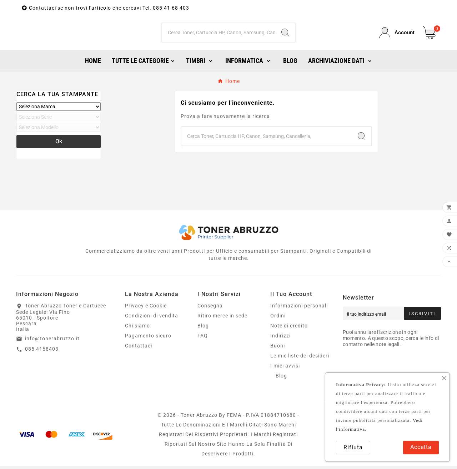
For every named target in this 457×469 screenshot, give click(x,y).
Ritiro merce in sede (222, 319)
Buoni (277, 349)
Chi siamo (137, 329)
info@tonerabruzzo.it (52, 342)
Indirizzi (280, 339)
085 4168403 (42, 352)
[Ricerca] (219, 34)
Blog (203, 329)
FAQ (202, 339)
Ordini (278, 319)
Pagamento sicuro (148, 339)
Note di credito (289, 329)
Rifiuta (353, 447)
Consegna (210, 309)
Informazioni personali (299, 309)
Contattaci (138, 349)
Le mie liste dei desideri (299, 359)
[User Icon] (397, 34)
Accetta (421, 447)
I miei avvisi (285, 369)
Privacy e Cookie (146, 309)
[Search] (285, 34)
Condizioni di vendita (151, 319)
